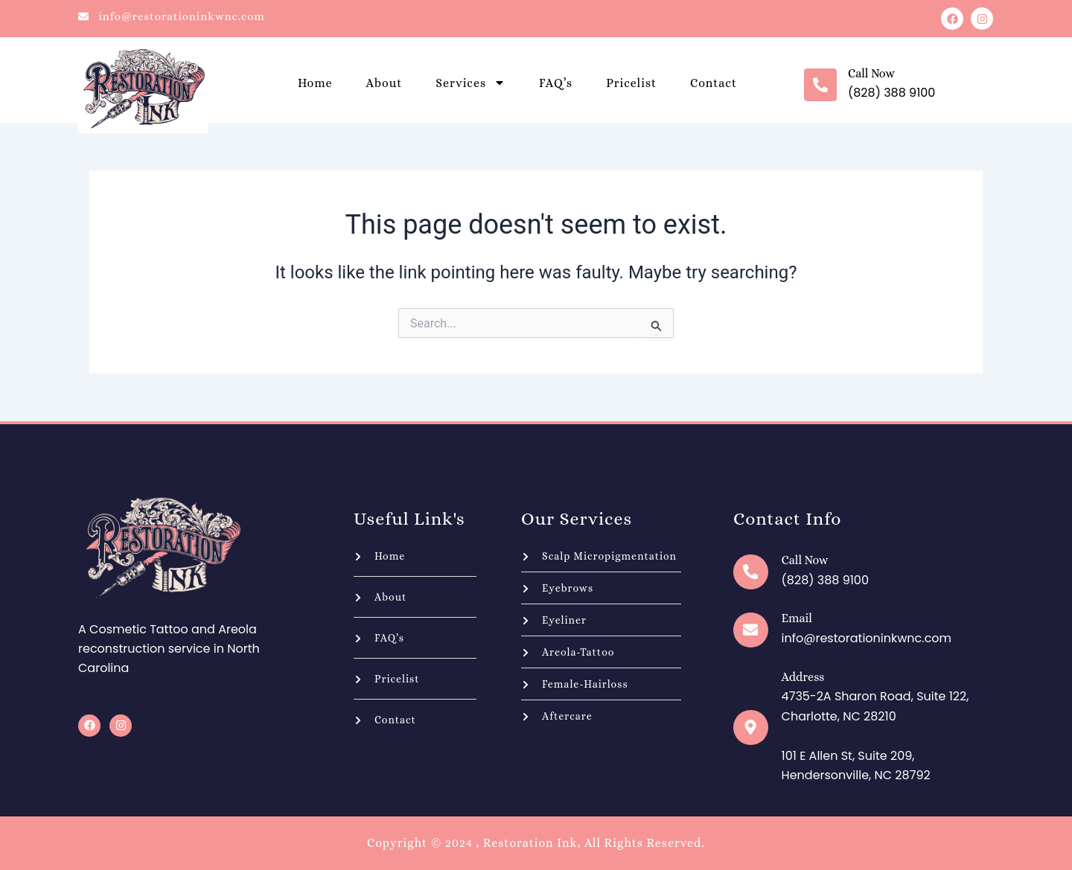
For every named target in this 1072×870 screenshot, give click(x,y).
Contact (713, 83)
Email (796, 618)
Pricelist (631, 83)
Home (315, 83)
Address (802, 677)
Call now (871, 73)
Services (470, 82)
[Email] (750, 629)
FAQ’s (555, 83)
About (384, 83)
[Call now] (820, 84)
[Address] (750, 727)
